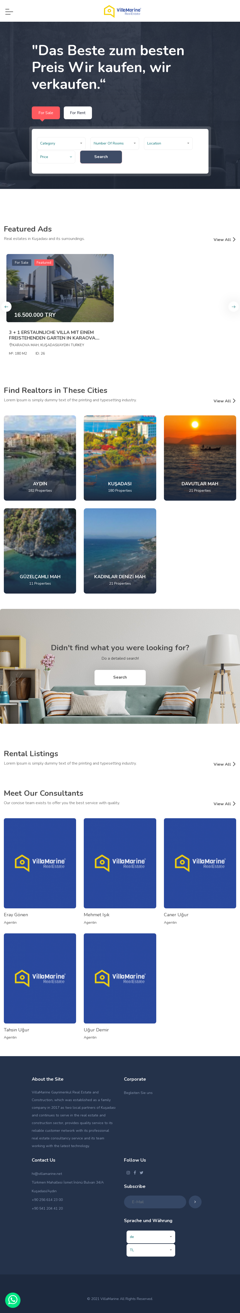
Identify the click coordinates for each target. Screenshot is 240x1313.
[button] (61, 143)
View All (225, 240)
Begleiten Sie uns (138, 1092)
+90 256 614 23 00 (47, 1199)
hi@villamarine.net (47, 1173)
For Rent (78, 113)
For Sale (45, 113)
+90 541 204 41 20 (47, 1208)
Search (102, 157)
